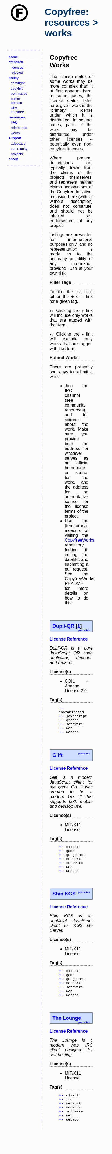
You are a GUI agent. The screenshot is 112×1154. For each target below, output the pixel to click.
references (19, 128)
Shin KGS (63, 905)
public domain (16, 101)
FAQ (14, 122)
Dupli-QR (63, 626)
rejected (17, 72)
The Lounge (66, 1035)
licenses (17, 67)
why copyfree (17, 110)
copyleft (17, 88)
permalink (84, 630)
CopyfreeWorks (79, 540)
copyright (18, 83)
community (19, 149)
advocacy (18, 144)
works (15, 133)
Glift (57, 761)
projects (17, 154)
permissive (19, 93)
